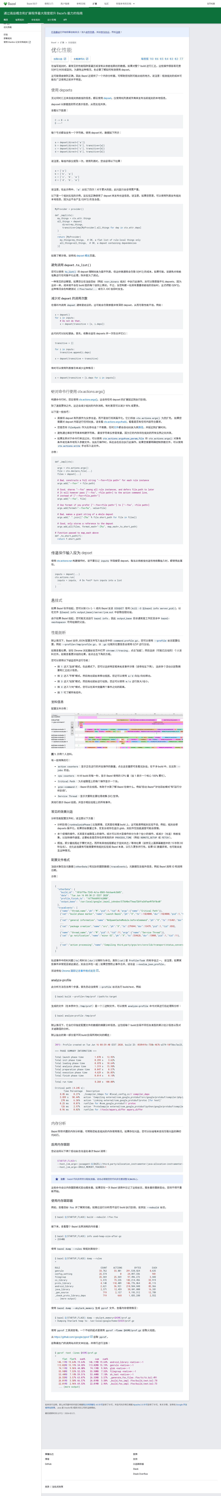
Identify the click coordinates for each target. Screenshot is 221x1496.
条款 (47, 1486)
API (65, 20)
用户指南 (65, 3)
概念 (6, 20)
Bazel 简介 (32, 3)
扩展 (62, 42)
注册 (118, 32)
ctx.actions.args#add (115, 421)
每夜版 (145, 58)
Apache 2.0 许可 (140, 1404)
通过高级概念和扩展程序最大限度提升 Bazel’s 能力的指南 (43, 13)
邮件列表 (90, 32)
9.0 (151, 58)
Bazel (53, 42)
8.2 (176, 58)
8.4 (166, 58)
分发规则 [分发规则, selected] (35, 20)
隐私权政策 (57, 1486)
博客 (47, 1459)
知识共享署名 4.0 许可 (93, 1404)
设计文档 (51, 20)
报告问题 (60, 58)
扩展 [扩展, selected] (95, 3)
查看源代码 (81, 58)
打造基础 (55, 32)
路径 (140, 427)
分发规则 (72, 42)
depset (107, 98)
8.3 (171, 58)
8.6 (156, 58)
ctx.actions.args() (88, 399)
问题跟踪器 (138, 1464)
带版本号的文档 (123, 3)
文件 (116, 427)
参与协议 (105, 32)
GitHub (211, 3)
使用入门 (49, 3)
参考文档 (81, 3)
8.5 (161, 58)
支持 (135, 1459)
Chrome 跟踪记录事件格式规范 (78, 970)
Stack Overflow (140, 1474)
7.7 (181, 58)
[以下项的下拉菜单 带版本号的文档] (135, 3)
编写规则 (19, 20)
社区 (106, 3)
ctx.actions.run (64, 560)
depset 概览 (83, 255)
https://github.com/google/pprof (71, 1337)
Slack (135, 1469)
